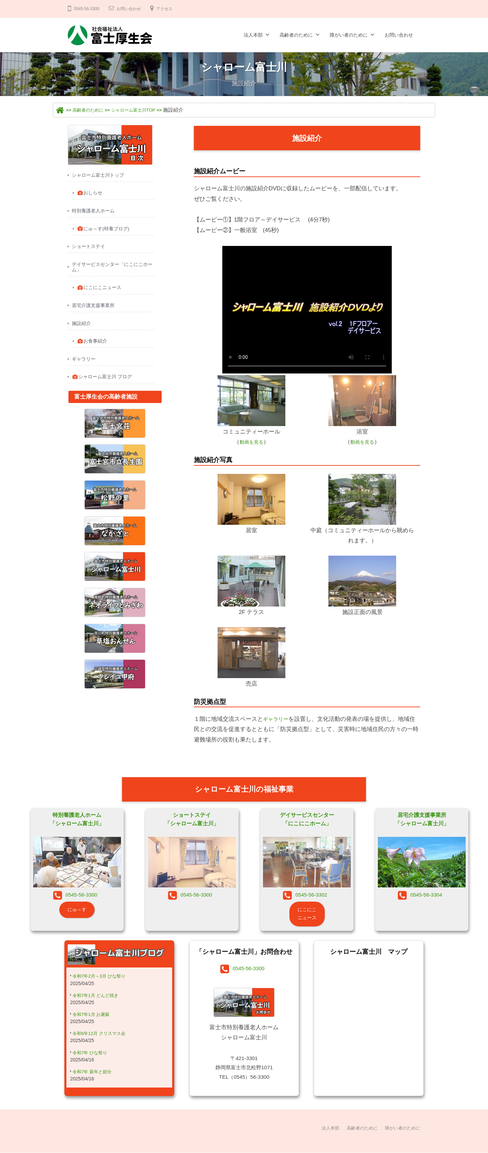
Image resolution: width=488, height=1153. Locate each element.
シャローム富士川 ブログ (104, 386)
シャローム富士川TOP (143, 110)
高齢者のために (296, 35)
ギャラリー (277, 718)
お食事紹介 (93, 348)
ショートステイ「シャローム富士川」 (192, 820)
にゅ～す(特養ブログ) (105, 231)
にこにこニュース (101, 293)
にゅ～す (77, 914)
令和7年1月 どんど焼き (99, 1002)
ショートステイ (89, 249)
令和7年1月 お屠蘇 (94, 1022)
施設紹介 (82, 330)
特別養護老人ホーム (95, 212)
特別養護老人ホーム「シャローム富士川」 (77, 820)
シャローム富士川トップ (100, 175)
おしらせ (91, 194)
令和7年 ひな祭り (93, 1061)
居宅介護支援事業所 (95, 311)
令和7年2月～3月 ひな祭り (103, 982)
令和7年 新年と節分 (95, 1081)
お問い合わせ (134, 8)
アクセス (173, 8)
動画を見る (251, 442)
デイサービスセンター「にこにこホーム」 (112, 271)
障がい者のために (349, 35)
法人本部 (253, 35)
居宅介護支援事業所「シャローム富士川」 (422, 820)
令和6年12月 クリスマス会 (103, 1042)
